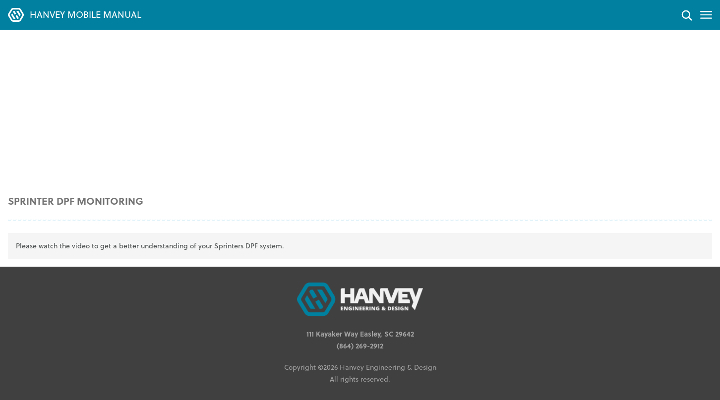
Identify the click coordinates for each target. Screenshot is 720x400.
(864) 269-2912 (360, 345)
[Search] (686, 15)
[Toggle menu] (706, 15)
